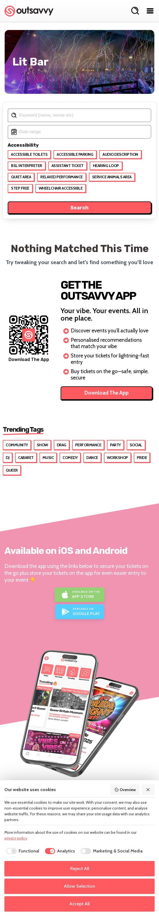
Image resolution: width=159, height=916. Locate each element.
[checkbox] (21, 851)
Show (42, 444)
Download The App (106, 393)
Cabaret (26, 457)
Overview (125, 789)
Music (48, 457)
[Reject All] (148, 789)
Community (17, 444)
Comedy (70, 457)
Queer (12, 470)
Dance (92, 457)
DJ (7, 457)
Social (136, 444)
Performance (88, 444)
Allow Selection (79, 886)
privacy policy (15, 838)
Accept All (79, 903)
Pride (142, 457)
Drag (61, 444)
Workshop (117, 457)
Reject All (79, 868)
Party (115, 444)
